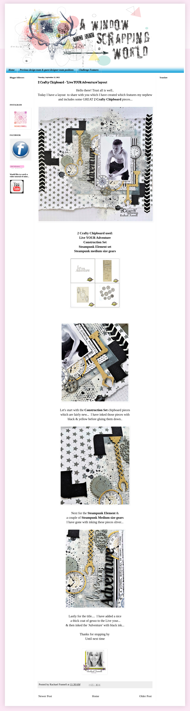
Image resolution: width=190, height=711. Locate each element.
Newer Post (45, 696)
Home (12, 70)
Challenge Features (89, 70)
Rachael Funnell (58, 684)
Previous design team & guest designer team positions (47, 70)
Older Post (145, 696)
